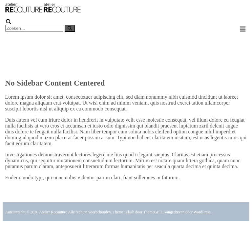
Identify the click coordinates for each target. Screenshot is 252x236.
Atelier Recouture (53, 212)
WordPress (202, 212)
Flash (130, 212)
